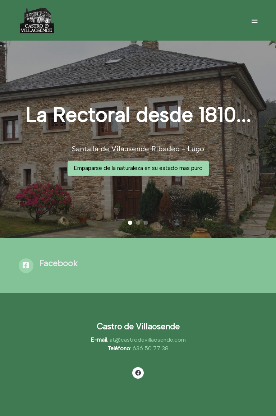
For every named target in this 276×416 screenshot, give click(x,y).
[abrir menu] (254, 20)
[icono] (26, 265)
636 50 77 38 (151, 348)
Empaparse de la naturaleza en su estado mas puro (138, 168)
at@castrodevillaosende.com (148, 339)
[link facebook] (138, 372)
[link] (36, 20)
